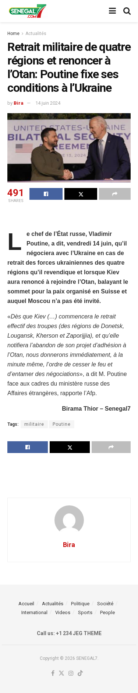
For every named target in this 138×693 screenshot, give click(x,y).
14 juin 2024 (47, 103)
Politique (80, 603)
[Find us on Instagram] (71, 673)
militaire (34, 424)
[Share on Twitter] (81, 194)
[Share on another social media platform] (115, 194)
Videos (62, 612)
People (107, 612)
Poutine (62, 424)
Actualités (35, 33)
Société (105, 603)
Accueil (26, 603)
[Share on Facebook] (46, 194)
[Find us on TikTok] (80, 673)
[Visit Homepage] (27, 11)
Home (13, 33)
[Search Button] (127, 11)
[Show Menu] (112, 11)
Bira (19, 103)
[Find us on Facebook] (52, 673)
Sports (85, 612)
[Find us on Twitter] (61, 673)
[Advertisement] (69, 217)
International (34, 612)
